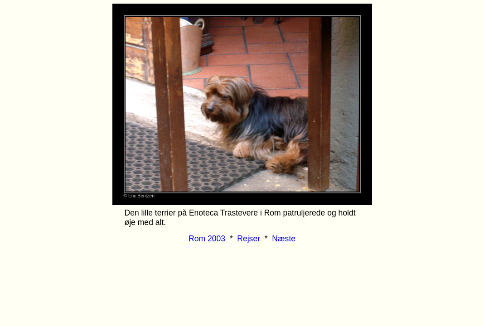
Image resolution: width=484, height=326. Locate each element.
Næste (283, 238)
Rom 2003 (207, 238)
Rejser (248, 238)
